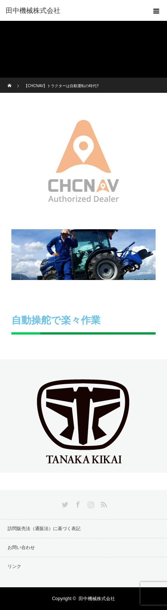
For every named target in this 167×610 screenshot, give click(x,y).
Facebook (77, 503)
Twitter (64, 503)
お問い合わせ (21, 547)
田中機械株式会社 (33, 10)
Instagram (90, 503)
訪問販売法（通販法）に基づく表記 (44, 528)
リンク (14, 566)
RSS (103, 503)
